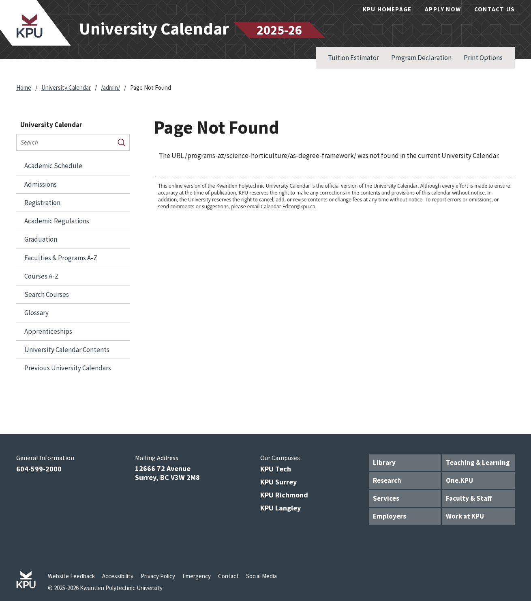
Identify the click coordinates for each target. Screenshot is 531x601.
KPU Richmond (284, 494)
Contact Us (494, 9)
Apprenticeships (48, 331)
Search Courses (46, 294)
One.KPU (459, 480)
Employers (389, 516)
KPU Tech (275, 468)
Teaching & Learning (478, 462)
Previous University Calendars (67, 367)
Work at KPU (465, 516)
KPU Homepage (387, 9)
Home (23, 87)
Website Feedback (71, 576)
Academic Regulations (56, 220)
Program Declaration (421, 57)
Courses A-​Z (41, 276)
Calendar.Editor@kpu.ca (288, 206)
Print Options (483, 57)
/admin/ (110, 87)
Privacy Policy (158, 576)
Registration (42, 202)
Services (386, 498)
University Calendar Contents (66, 349)
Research (387, 480)
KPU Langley (280, 507)
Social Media (261, 576)
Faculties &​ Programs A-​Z (60, 257)
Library (384, 462)
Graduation (40, 239)
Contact (228, 576)
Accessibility (117, 576)
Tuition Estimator (353, 57)
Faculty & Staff (469, 498)
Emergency (196, 576)
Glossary (36, 312)
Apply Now (443, 9)
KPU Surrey (278, 481)
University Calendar (66, 87)
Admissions (40, 184)
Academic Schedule (53, 165)
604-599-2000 (39, 468)
